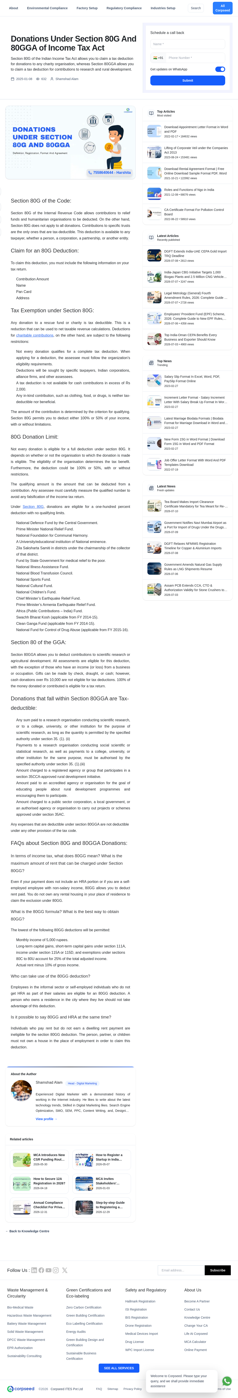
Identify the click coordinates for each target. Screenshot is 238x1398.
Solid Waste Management (25, 1331)
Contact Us (192, 1309)
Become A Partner (197, 1301)
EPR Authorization (20, 1348)
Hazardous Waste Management (29, 1315)
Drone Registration (138, 1325)
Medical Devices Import (141, 1333)
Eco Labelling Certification (84, 1323)
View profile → (46, 1119)
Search (196, 8)
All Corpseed (223, 8)
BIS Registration (136, 1317)
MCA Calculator (195, 1342)
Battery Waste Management (26, 1323)
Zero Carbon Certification (83, 1307)
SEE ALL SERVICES (119, 1368)
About (13, 9)
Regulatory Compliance (124, 9)
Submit (187, 80)
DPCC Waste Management (26, 1340)
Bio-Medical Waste (20, 1307)
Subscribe (217, 1270)
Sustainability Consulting (24, 1356)
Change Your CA (196, 1325)
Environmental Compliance (47, 9)
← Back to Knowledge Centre (27, 1231)
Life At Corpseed (196, 1333)
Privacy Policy (133, 1389)
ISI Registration (136, 1309)
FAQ (99, 1389)
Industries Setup (163, 9)
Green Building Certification (85, 1315)
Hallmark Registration (140, 1301)
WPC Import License (139, 1350)
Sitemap (112, 1389)
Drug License (134, 1342)
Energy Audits (76, 1331)
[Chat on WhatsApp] (227, 1381)
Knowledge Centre (197, 1317)
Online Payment (195, 1350)
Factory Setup (87, 9)
